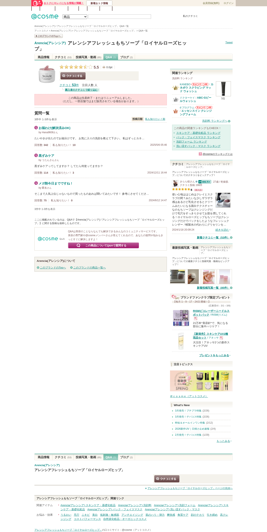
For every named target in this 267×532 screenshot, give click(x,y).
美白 (95, 514)
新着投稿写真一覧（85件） (213, 287)
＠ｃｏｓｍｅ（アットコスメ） (189, 396)
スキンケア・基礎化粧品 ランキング (198, 132)
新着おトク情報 (99, 3)
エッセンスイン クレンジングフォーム (196, 112)
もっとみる (223, 441)
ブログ (73, 8)
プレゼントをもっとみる (214, 355)
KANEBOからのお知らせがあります (199, 84)
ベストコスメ (161, 9)
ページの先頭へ (190, 488)
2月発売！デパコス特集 (188, 434)
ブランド (61, 8)
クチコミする (73, 75)
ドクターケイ (187, 97)
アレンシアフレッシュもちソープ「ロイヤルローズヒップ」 (79, 470)
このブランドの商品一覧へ (89, 267)
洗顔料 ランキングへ (214, 120)
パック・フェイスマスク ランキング (198, 137)
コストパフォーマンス (87, 519)
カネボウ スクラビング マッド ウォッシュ (196, 88)
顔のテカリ (197, 514)
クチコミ (63, 57)
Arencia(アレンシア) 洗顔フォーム (174, 505)
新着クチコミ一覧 (213, 237)
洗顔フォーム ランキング (191, 141)
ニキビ (86, 514)
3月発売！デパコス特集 (188, 416)
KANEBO (185, 84)
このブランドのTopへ (53, 267)
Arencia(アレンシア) (50, 43)
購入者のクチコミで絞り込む (81, 89)
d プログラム (187, 107)
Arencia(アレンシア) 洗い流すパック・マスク (172, 509)
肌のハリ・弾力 (155, 514)
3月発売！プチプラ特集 (188, 410)
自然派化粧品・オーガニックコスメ (125, 519)
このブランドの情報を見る (48, 36)
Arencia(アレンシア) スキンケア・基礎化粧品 (88, 505)
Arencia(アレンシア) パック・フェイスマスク (114, 509)
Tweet (229, 42)
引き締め (212, 514)
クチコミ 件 (69, 85)
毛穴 (76, 514)
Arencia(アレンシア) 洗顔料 (134, 505)
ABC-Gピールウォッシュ (195, 99)
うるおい (65, 514)
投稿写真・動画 (88, 57)
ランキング (47, 8)
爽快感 (171, 514)
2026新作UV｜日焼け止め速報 (192, 428)
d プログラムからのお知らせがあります (203, 107)
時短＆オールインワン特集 (190, 422)
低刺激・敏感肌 (109, 514)
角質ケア (183, 514)
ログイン (229, 3)
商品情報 (43, 57)
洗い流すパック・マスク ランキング (198, 146)
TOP (35, 8)
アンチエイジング (132, 514)
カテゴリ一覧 (145, 9)
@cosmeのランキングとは (218, 154)
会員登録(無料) (211, 3)
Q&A (83, 8)
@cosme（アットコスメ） (137, 529)
